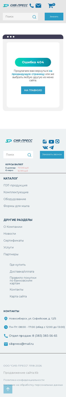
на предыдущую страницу (32, 72)
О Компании (13, 226)
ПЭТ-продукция (15, 185)
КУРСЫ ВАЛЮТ (14, 164)
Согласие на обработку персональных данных (33, 384)
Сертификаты (14, 240)
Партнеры (11, 254)
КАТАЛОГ (11, 178)
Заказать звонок (54, 17)
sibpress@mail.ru (21, 344)
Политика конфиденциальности (23, 379)
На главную (33, 90)
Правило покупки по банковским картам (23, 280)
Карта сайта (18, 296)
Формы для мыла (16, 206)
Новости (10, 233)
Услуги (9, 247)
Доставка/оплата (22, 271)
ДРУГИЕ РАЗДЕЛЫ (18, 220)
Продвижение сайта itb (20, 372)
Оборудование (15, 199)
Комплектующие (16, 192)
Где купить (18, 264)
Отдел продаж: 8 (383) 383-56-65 (33, 335)
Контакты (16, 289)
